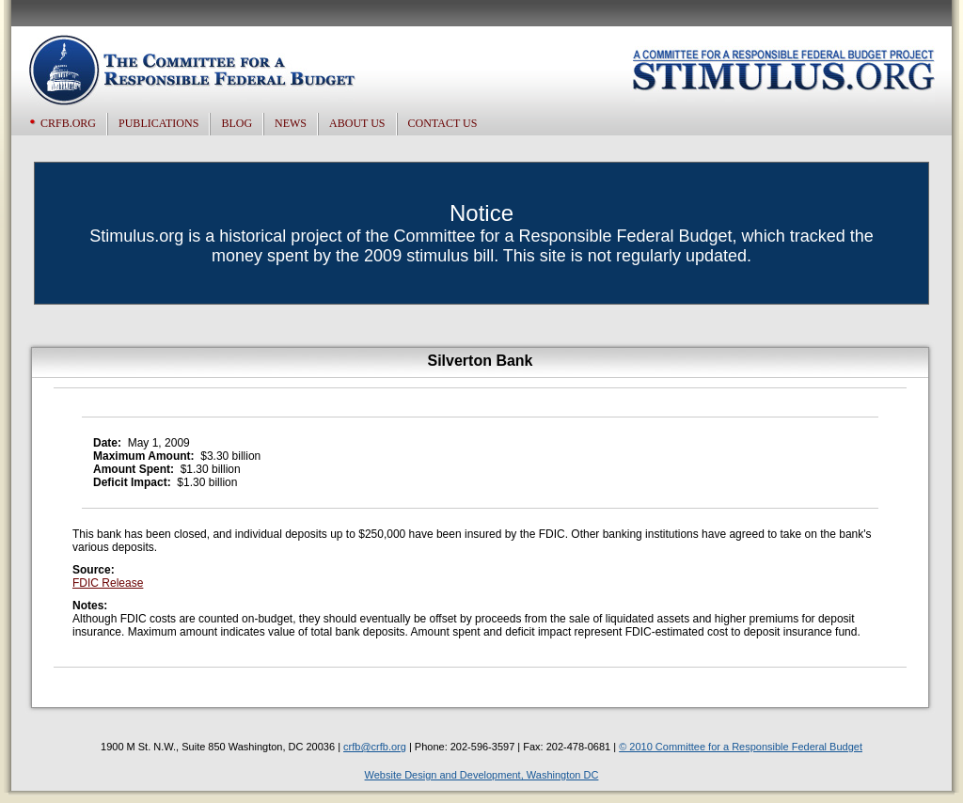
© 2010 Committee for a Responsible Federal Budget (740, 746)
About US (357, 123)
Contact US (443, 123)
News (291, 123)
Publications (158, 123)
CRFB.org (68, 123)
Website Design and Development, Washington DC (482, 774)
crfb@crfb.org (374, 746)
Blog (236, 123)
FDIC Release (107, 583)
